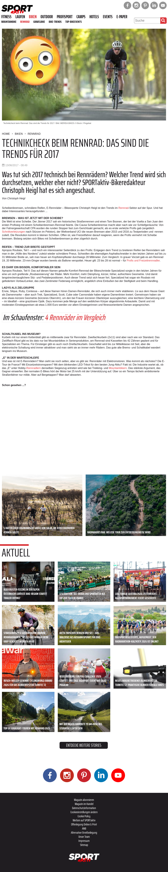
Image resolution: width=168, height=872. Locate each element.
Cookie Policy (84, 816)
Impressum (84, 840)
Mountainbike (8, 22)
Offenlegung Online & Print (84, 824)
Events (108, 17)
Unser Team (84, 836)
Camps (80, 17)
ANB (84, 828)
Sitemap (84, 844)
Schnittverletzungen (13, 231)
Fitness (6, 17)
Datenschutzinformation (84, 808)
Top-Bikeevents (73, 22)
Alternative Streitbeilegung (84, 832)
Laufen (20, 17)
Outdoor (47, 17)
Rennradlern (33, 368)
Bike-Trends (55, 22)
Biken (33, 17)
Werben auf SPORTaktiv (84, 820)
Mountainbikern (118, 368)
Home (6, 133)
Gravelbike (39, 22)
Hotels (94, 17)
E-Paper (121, 17)
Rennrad (25, 22)
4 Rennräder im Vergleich (75, 317)
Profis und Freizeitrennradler (143, 260)
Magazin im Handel (84, 803)
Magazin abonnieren (84, 799)
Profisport (65, 17)
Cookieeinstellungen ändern (84, 812)
